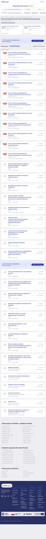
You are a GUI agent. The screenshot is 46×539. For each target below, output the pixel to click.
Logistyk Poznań (26, 442)
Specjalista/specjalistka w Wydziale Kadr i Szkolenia (19, 304)
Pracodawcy (15, 492)
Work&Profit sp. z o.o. (12, 55)
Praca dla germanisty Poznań (29, 461)
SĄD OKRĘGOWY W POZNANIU (14, 369)
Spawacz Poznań (5, 437)
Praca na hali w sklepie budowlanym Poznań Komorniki (20, 83)
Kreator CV (31, 490)
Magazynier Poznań (6, 431)
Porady (13, 495)
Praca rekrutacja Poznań (28, 450)
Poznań (16, 17)
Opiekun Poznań (5, 442)
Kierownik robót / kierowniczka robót (10, 26)
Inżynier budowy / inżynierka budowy (32, 26)
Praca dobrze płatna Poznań (29, 459)
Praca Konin (4, 474)
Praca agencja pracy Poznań (29, 457)
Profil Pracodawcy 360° (23, 494)
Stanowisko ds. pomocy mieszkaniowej (19, 376)
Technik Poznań (5, 438)
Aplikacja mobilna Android (31, 504)
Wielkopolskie (11, 17)
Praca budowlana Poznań (7, 452)
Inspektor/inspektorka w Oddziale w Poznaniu (18, 334)
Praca (6, 17)
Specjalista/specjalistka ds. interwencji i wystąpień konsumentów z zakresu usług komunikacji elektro (19, 357)
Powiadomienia (15, 504)
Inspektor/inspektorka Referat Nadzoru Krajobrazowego (18, 208)
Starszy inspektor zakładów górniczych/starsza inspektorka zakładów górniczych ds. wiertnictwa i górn (19, 345)
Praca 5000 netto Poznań (28, 454)
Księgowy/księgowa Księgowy (16, 242)
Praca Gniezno (26, 474)
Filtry (4, 12)
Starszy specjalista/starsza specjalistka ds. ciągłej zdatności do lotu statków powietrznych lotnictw (20, 252)
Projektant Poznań (27, 440)
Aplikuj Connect (41, 502)
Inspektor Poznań (5, 426)
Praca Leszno (5, 476)
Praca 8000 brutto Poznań (7, 457)
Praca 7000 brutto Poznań (28, 455)
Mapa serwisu (41, 507)
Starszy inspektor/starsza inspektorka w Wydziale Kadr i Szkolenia (19, 294)
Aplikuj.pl (2, 17)
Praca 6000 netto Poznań (7, 455)
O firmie (39, 490)
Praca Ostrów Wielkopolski (28, 472)
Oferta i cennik (24, 490)
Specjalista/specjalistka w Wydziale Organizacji (18, 186)
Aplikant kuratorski (13, 367)
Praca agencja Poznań (27, 452)
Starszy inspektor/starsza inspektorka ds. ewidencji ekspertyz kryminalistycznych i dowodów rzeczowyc (19, 283)
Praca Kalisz (25, 471)
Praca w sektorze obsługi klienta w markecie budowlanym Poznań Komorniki (19, 53)
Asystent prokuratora (14, 393)
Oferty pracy (15, 490)
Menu (42, 1)
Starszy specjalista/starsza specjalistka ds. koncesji (20, 272)
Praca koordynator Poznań (7, 459)
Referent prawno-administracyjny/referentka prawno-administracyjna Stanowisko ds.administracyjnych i (18, 220)
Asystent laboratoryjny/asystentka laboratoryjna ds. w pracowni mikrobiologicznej (17, 232)
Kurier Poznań (5, 440)
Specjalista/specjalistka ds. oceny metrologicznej (17, 324)
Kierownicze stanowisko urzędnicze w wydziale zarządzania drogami (18, 410)
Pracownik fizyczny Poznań (29, 426)
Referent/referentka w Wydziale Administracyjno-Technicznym (17, 314)
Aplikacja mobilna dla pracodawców (24, 503)
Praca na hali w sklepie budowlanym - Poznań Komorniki (18, 144)
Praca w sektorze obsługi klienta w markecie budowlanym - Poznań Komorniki (19, 154)
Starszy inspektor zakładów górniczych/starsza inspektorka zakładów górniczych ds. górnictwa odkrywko (19, 197)
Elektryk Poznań (26, 438)
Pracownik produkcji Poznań (8, 435)
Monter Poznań (26, 431)
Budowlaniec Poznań (27, 429)
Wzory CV (31, 492)
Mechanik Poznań (5, 433)
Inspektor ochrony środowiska (16, 384)
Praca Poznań (5, 471)
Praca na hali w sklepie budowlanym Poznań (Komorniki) (20, 63)
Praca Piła (4, 472)
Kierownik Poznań (27, 437)
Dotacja (39, 504)
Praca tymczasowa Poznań (29, 463)
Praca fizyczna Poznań (7, 463)
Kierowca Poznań (26, 435)
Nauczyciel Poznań (6, 429)
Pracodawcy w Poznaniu (5, 49)
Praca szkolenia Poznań (7, 450)
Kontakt (39, 492)
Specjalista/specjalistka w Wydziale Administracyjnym (18, 176)
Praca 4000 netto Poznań (7, 454)
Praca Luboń (25, 476)
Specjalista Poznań (6, 427)
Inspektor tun (11, 401)
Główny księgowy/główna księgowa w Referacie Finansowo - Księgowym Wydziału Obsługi (18, 165)
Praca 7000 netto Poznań (7, 461)
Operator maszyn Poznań (28, 433)
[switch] (37, 41)
